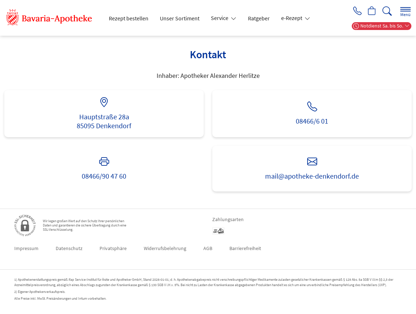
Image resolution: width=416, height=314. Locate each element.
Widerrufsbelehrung (165, 248)
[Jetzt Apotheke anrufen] (356, 11)
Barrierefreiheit (245, 248)
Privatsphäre (113, 248)
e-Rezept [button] (292, 17)
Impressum (26, 248)
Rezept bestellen (128, 18)
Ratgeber (259, 18)
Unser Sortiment (179, 18)
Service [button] (220, 17)
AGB (207, 248)
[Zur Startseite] (52, 18)
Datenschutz (69, 248)
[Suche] (387, 11)
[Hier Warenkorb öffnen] (372, 11)
